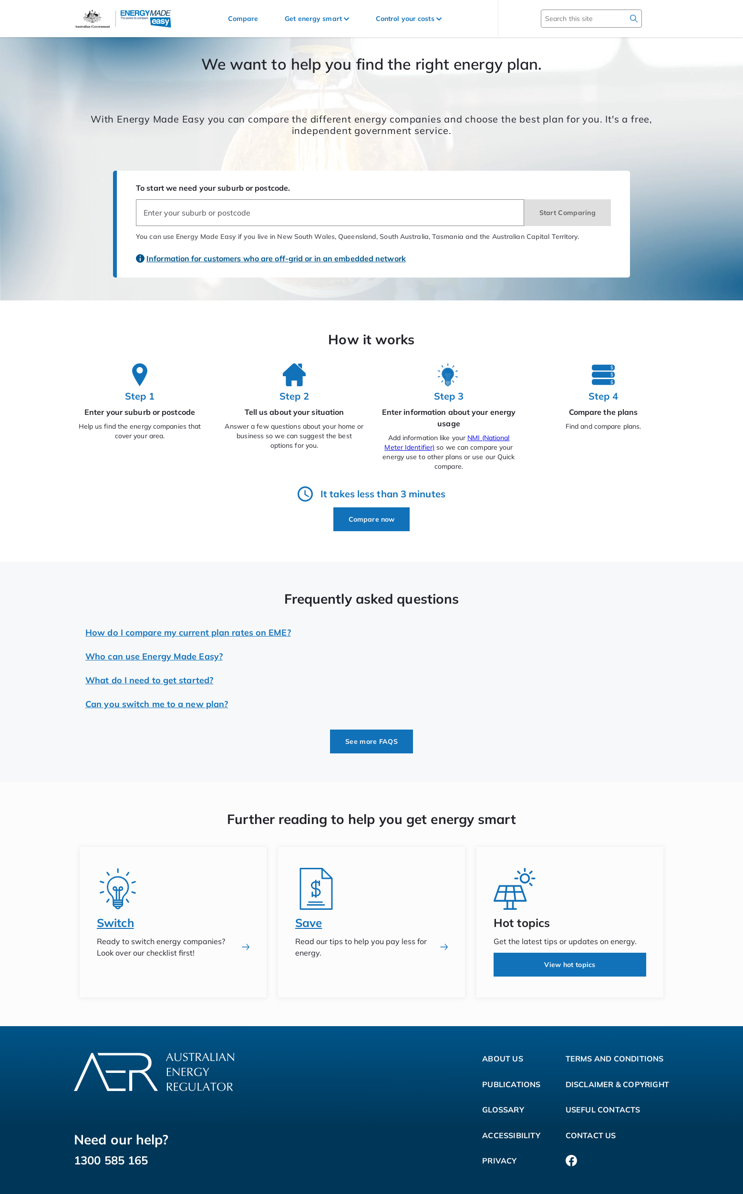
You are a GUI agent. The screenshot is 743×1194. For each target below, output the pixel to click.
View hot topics (570, 964)
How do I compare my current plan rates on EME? (188, 632)
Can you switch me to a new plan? (156, 704)
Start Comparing (567, 212)
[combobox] (330, 212)
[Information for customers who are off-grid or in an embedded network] (272, 253)
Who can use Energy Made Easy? (154, 656)
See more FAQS (371, 741)
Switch (115, 923)
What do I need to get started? (149, 680)
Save (308, 923)
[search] (634, 18)
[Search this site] (577, 18)
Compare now (371, 519)
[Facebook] (571, 1161)
